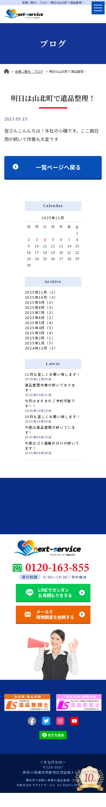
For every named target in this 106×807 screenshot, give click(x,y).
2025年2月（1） (40, 337)
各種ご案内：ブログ (29, 71)
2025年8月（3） (40, 307)
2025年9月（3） (40, 302)
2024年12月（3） (41, 348)
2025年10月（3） (41, 297)
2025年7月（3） (40, 312)
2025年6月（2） (40, 317)
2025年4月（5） (40, 327)
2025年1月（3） (40, 342)
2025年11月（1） (41, 292)
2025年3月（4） (40, 332)
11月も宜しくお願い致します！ (53, 374)
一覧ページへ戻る (58, 167)
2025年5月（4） (40, 322)
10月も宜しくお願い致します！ (53, 416)
